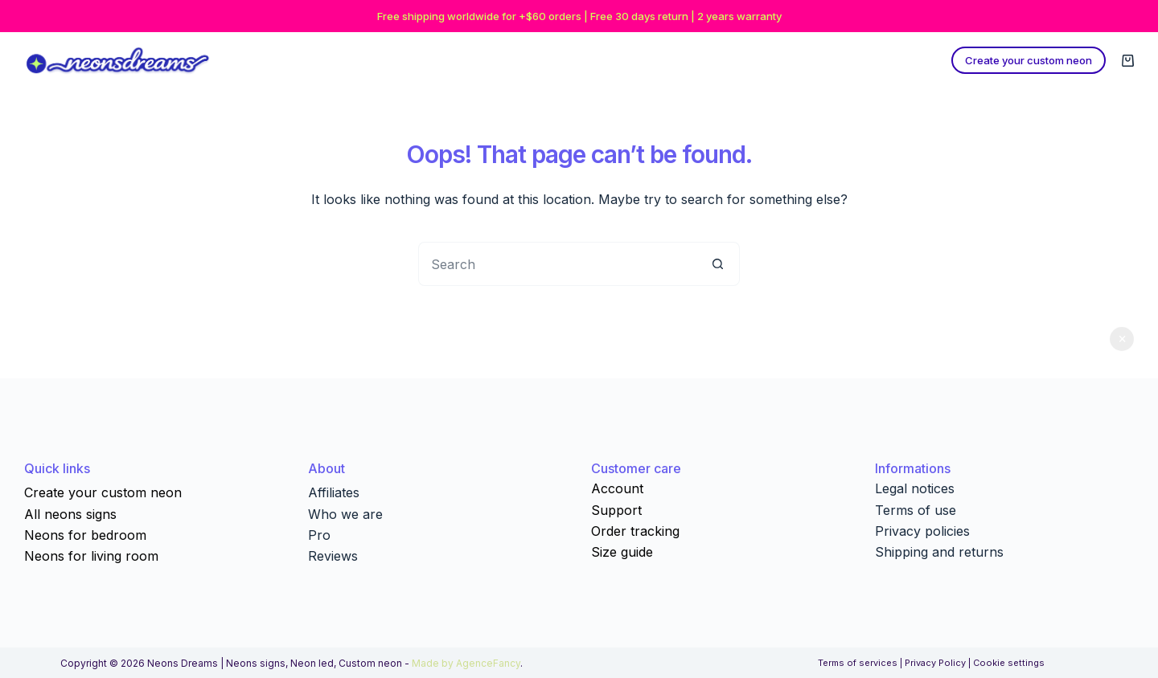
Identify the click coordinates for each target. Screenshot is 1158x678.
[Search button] (718, 264)
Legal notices (915, 488)
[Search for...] (557, 264)
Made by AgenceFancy (466, 663)
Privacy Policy (935, 662)
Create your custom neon (1028, 60)
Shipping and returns (939, 552)
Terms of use (915, 510)
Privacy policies (922, 531)
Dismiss (1122, 339)
